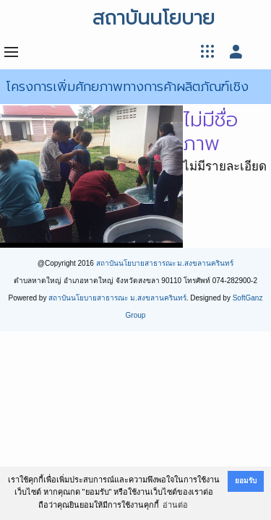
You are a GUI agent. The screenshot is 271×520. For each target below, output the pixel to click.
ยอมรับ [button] (246, 481)
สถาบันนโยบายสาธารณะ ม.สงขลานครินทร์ (165, 263)
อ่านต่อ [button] (175, 504)
